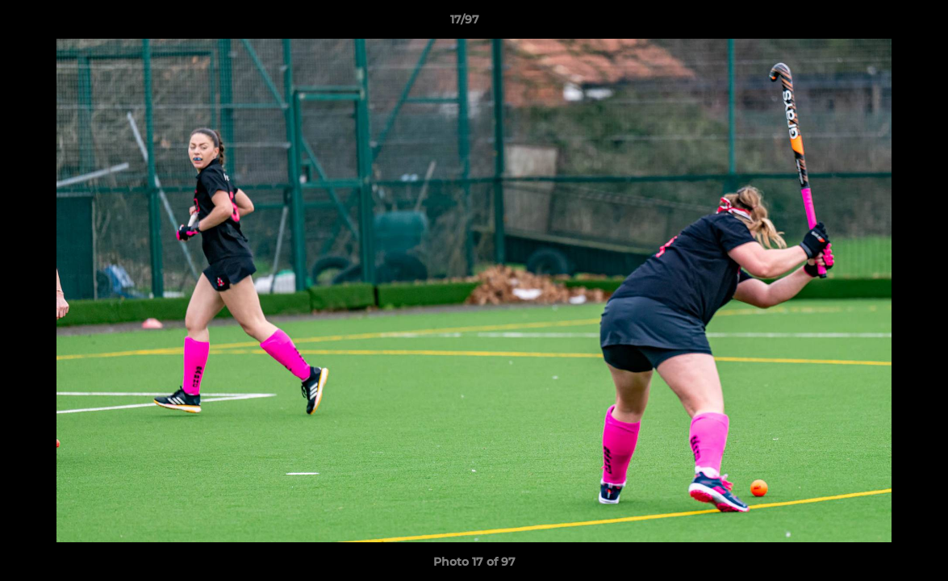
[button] (880, 23)
